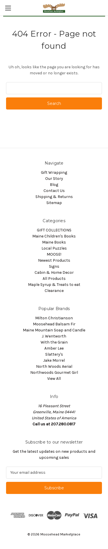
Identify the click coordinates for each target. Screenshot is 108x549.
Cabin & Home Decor (54, 272)
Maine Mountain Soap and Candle (54, 330)
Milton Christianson (54, 318)
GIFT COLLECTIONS (54, 230)
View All (54, 378)
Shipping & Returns (54, 196)
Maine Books (54, 242)
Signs (54, 266)
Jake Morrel (54, 360)
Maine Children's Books (54, 236)
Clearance (54, 290)
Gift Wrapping (54, 172)
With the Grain (54, 342)
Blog (54, 184)
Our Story (54, 178)
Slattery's (54, 354)
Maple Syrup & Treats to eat (54, 284)
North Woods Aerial (54, 366)
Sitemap (54, 202)
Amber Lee (54, 348)
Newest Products (54, 260)
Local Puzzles (54, 248)
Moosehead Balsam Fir (54, 324)
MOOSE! (54, 254)
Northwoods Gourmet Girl (54, 372)
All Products (54, 278)
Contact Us (54, 190)
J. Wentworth (54, 336)
